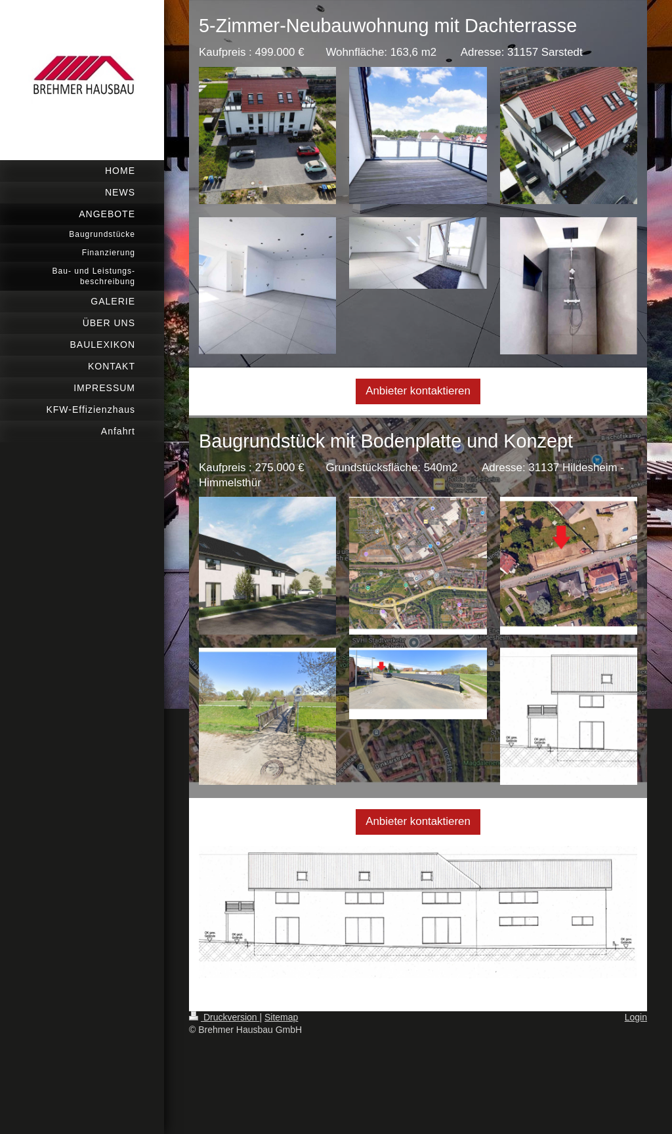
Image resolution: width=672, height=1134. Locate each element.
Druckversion (224, 1017)
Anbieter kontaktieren (418, 391)
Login (636, 1017)
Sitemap (281, 1017)
